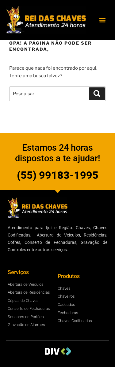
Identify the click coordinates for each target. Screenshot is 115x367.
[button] (102, 20)
